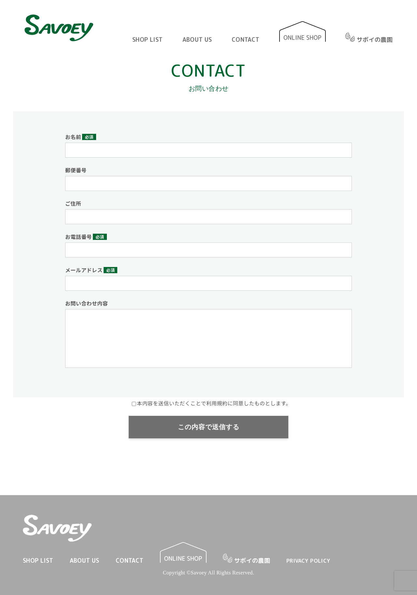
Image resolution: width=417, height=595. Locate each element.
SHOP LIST (147, 40)
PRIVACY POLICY (308, 560)
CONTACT (246, 40)
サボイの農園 (369, 39)
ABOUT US (197, 40)
